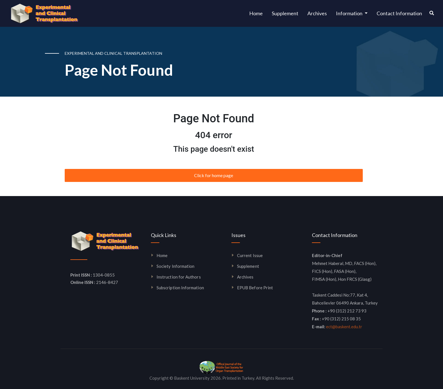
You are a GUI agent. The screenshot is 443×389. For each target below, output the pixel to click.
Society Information (175, 266)
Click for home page (213, 175)
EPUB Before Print (255, 287)
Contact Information (399, 13)
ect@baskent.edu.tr (344, 326)
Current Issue (250, 255)
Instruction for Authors (179, 276)
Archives (317, 13)
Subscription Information (180, 287)
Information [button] (349, 13)
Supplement (285, 13)
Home (258, 12)
